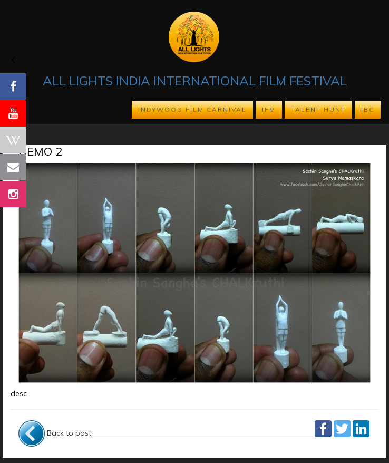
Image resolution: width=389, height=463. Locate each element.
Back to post (54, 433)
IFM (269, 109)
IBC (367, 109)
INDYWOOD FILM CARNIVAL (192, 109)
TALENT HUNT (318, 109)
